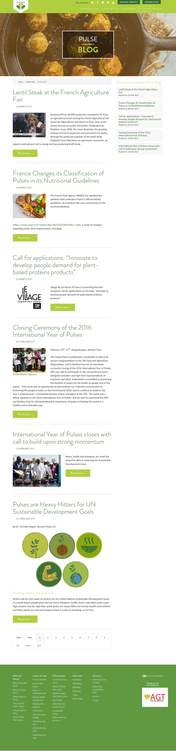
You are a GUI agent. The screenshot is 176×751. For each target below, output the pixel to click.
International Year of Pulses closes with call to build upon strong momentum (62, 438)
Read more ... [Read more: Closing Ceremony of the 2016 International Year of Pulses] (25, 414)
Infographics (77, 684)
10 (17, 645)
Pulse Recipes (129, 8)
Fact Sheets (77, 680)
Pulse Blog (76, 687)
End (39, 645)
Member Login (151, 2)
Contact (95, 700)
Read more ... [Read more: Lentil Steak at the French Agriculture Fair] (25, 153)
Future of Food (110, 8)
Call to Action (38, 711)
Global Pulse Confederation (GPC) (97, 690)
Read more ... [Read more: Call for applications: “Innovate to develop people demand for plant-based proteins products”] (62, 307)
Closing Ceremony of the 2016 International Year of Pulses (52, 331)
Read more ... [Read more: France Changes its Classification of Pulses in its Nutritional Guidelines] (25, 238)
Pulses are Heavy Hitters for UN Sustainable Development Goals (54, 508)
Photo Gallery (78, 699)
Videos (75, 695)
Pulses (21, 6)
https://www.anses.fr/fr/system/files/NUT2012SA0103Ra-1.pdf (47, 224)
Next (28, 645)
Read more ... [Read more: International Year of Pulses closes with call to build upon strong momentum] (77, 473)
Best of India (57, 700)
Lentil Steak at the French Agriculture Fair (61, 96)
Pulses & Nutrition (40, 680)
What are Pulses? (89, 8)
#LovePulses (82, 2)
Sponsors (95, 696)
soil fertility (87, 610)
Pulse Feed (77, 691)
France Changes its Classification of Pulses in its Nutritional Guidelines (58, 177)
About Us (157, 8)
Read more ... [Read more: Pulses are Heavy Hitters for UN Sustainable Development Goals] (25, 619)
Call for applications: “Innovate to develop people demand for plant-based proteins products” (56, 265)
